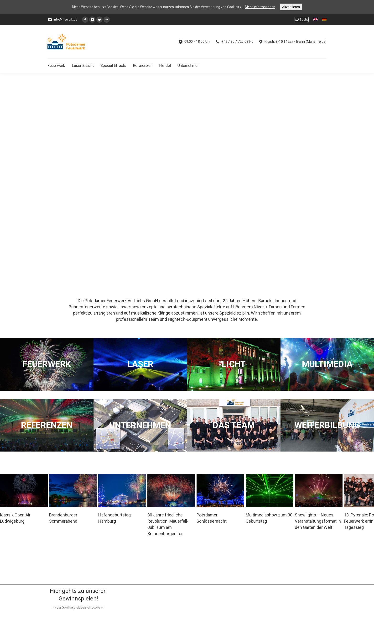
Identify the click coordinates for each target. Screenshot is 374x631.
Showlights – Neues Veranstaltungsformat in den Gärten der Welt (318, 521)
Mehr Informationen (260, 7)
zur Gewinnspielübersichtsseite (78, 607)
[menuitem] (315, 19)
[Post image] (24, 490)
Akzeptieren (291, 7)
